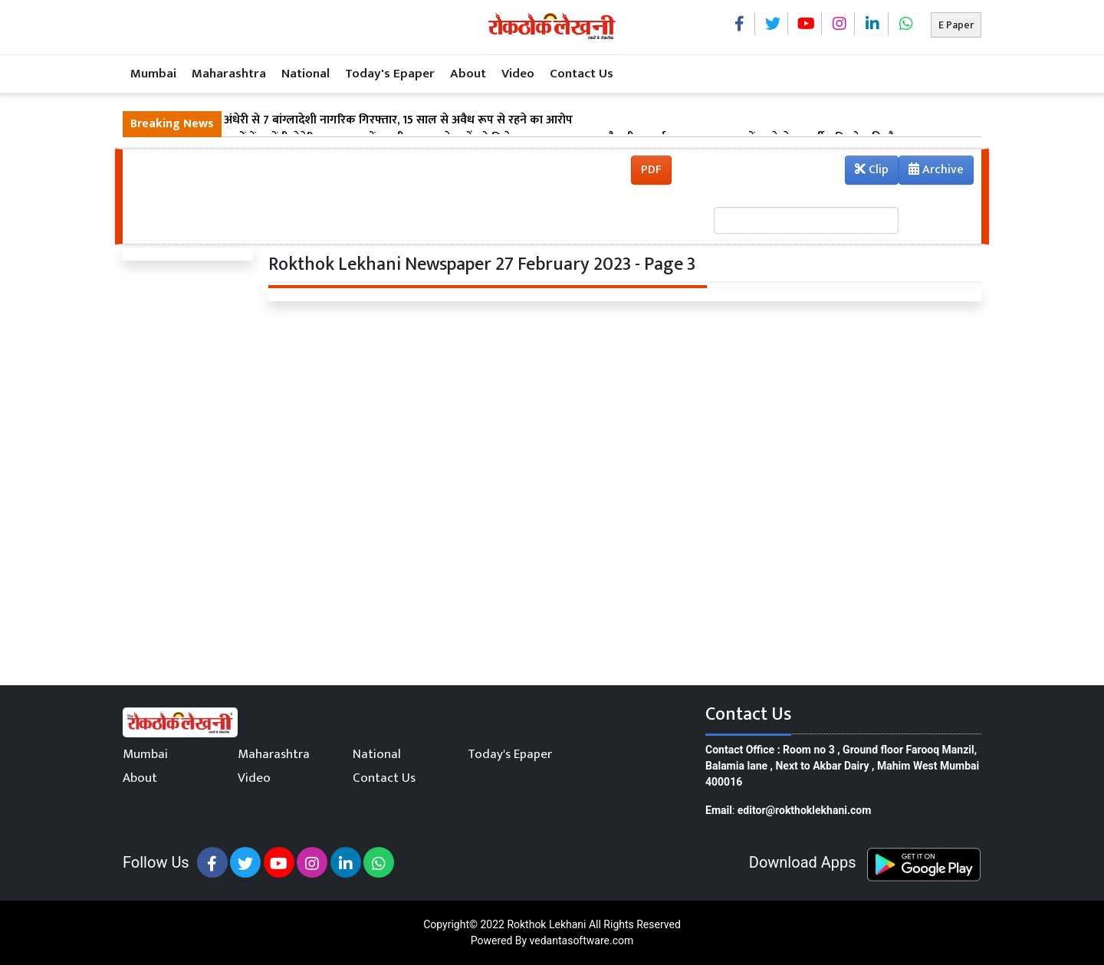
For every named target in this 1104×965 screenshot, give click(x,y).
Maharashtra (229, 73)
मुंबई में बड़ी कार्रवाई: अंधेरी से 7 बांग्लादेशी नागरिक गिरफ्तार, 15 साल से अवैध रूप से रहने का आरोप (351, 120)
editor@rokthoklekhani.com (805, 810)
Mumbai (153, 73)
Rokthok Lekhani (546, 924)
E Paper (956, 25)
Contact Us (581, 73)
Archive (931, 171)
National (305, 73)
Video (517, 73)
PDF (651, 169)
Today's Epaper (390, 73)
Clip (872, 169)
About (468, 73)
